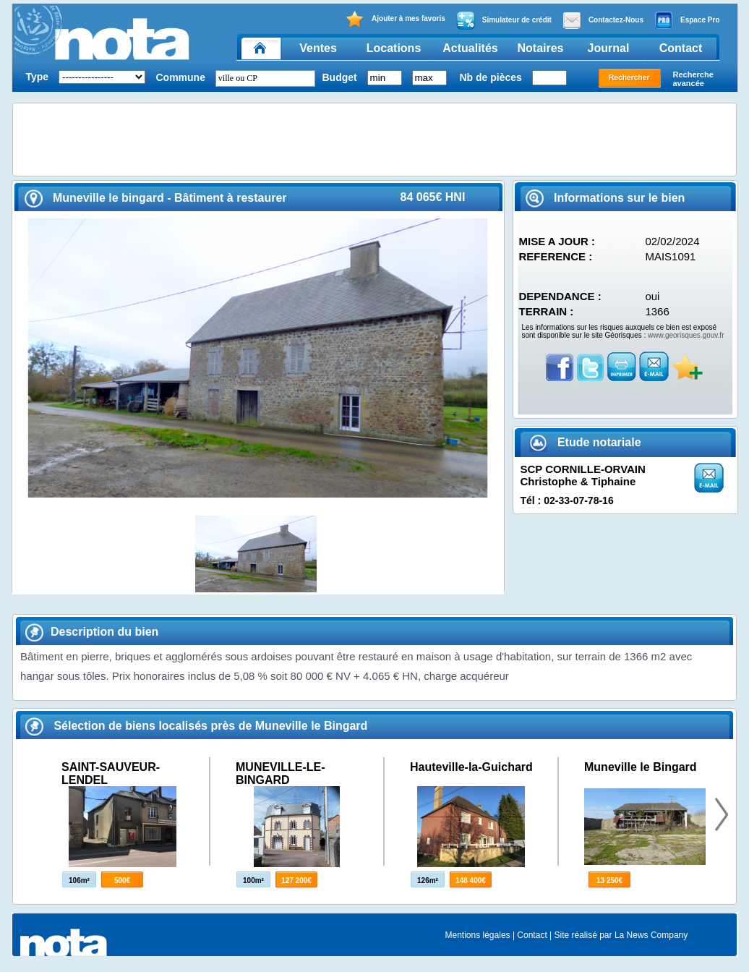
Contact (681, 48)
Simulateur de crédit (504, 20)
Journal (609, 48)
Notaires (540, 48)
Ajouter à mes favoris (395, 19)
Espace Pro (686, 20)
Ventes (318, 48)
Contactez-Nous (602, 20)
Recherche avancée (693, 79)
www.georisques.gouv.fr (686, 335)
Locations (394, 48)
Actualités (469, 48)
